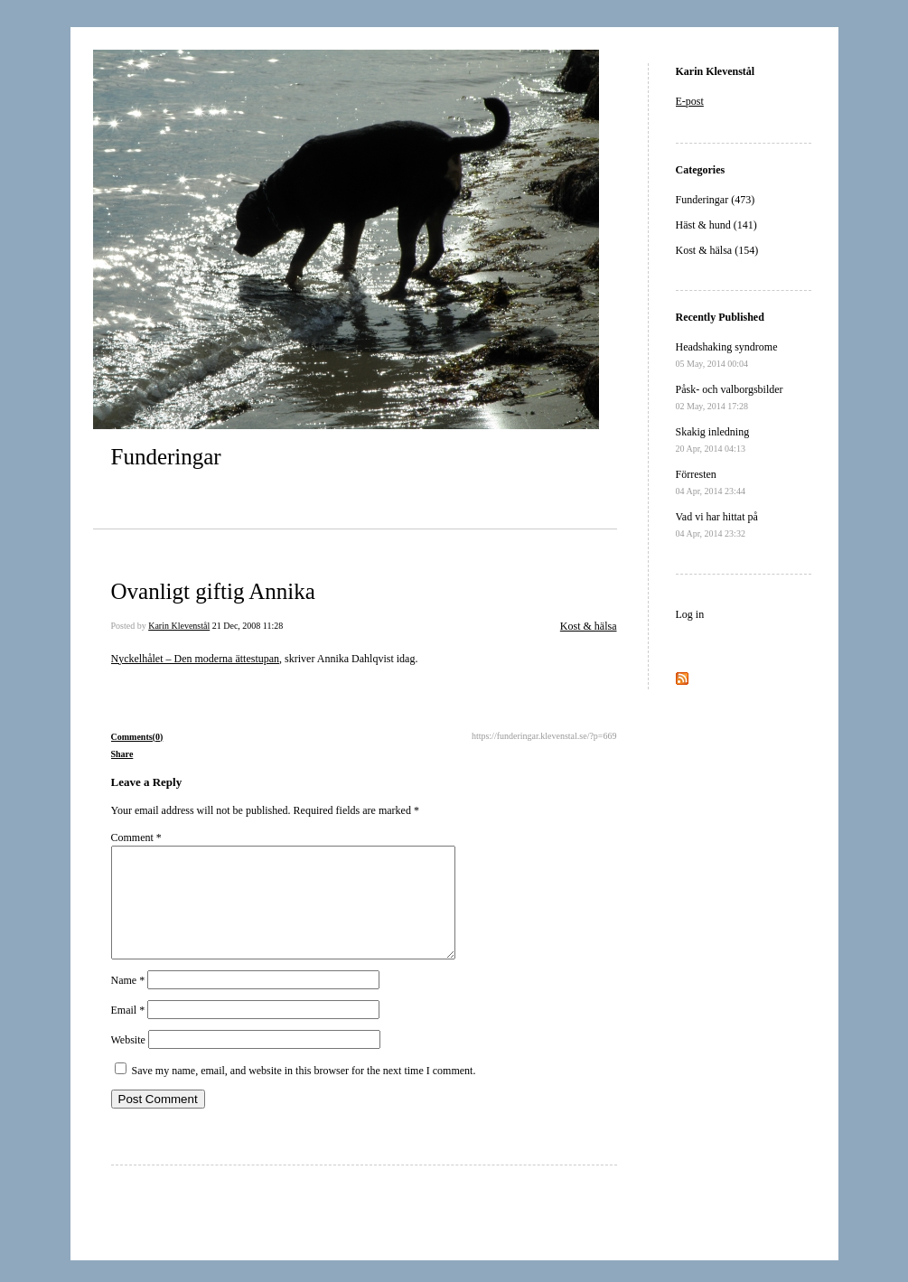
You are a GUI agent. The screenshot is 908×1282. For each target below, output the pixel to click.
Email (128, 1031)
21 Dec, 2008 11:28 (248, 626)
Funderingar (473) (715, 199)
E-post (690, 101)
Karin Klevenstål (179, 626)
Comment (136, 837)
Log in (690, 614)
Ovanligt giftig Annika (213, 591)
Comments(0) (137, 737)
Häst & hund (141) (716, 225)
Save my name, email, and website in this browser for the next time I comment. (304, 1092)
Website (128, 1061)
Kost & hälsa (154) (717, 250)
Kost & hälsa (588, 626)
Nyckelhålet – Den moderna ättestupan (195, 658)
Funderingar (166, 456)
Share (122, 754)
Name (128, 1002)
